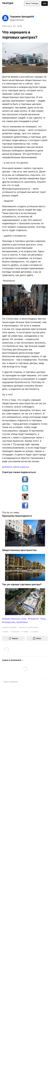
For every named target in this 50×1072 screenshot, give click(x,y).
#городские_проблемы (15, 622)
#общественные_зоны (14, 618)
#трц (43, 618)
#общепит (33, 618)
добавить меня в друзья (15, 466)
